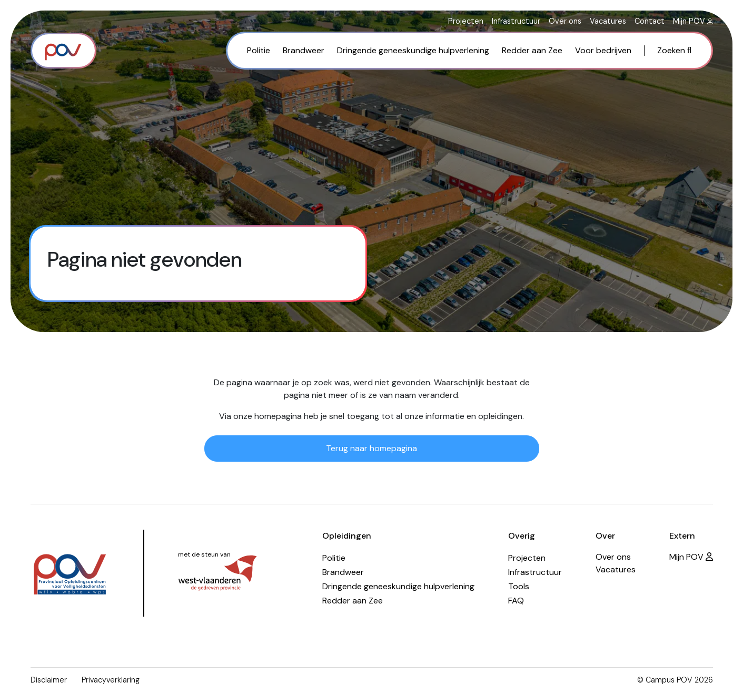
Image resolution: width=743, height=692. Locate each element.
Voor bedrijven (603, 50)
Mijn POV (693, 21)
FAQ (516, 600)
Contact (650, 21)
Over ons (565, 21)
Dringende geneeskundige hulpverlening (413, 50)
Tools (518, 586)
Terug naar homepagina (371, 448)
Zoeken (674, 50)
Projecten (465, 21)
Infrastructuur (516, 21)
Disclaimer (49, 680)
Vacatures (608, 21)
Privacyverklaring (111, 680)
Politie (258, 50)
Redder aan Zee (532, 50)
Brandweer (303, 50)
